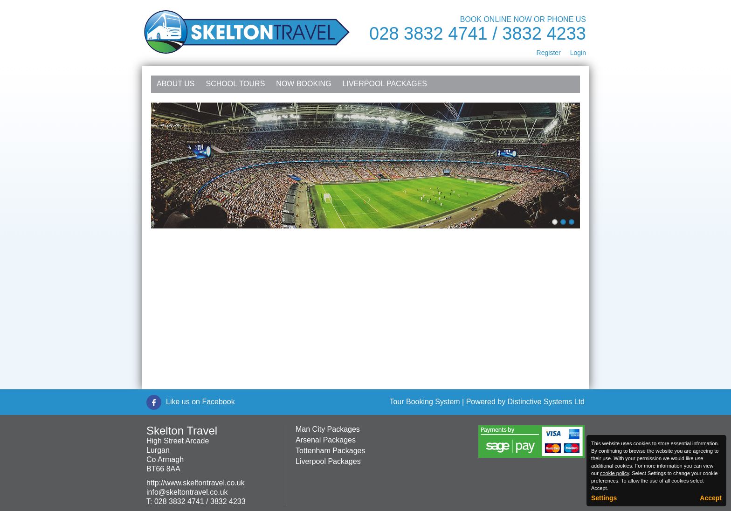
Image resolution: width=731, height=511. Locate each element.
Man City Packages (328, 429)
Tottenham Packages (330, 451)
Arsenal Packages (326, 440)
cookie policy (614, 473)
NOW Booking (303, 84)
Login (578, 52)
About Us (176, 84)
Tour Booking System (424, 402)
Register (549, 52)
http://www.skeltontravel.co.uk (195, 483)
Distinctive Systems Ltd (546, 402)
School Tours (235, 84)
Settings (604, 498)
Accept (711, 498)
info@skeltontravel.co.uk (187, 492)
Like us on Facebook (200, 402)
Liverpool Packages (385, 84)
